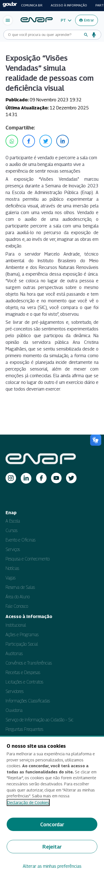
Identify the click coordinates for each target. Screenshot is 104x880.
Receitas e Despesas (23, 672)
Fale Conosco (17, 606)
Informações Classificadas (28, 700)
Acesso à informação (69, 5)
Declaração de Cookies (28, 802)
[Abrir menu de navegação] (7, 20)
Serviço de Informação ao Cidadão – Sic (39, 719)
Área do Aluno (18, 596)
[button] (66, 20)
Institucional (16, 625)
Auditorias (14, 653)
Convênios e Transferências (29, 663)
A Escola (13, 521)
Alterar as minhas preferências (52, 866)
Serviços (13, 549)
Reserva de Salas (20, 587)
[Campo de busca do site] (44, 34)
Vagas (11, 577)
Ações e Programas (22, 634)
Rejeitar (52, 847)
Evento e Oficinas (20, 540)
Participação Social (22, 644)
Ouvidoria (14, 710)
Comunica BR (31, 5)
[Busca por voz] (94, 35)
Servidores (15, 691)
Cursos (11, 530)
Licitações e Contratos (24, 682)
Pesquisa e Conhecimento (28, 559)
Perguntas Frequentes (24, 729)
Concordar (52, 824)
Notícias (12, 568)
